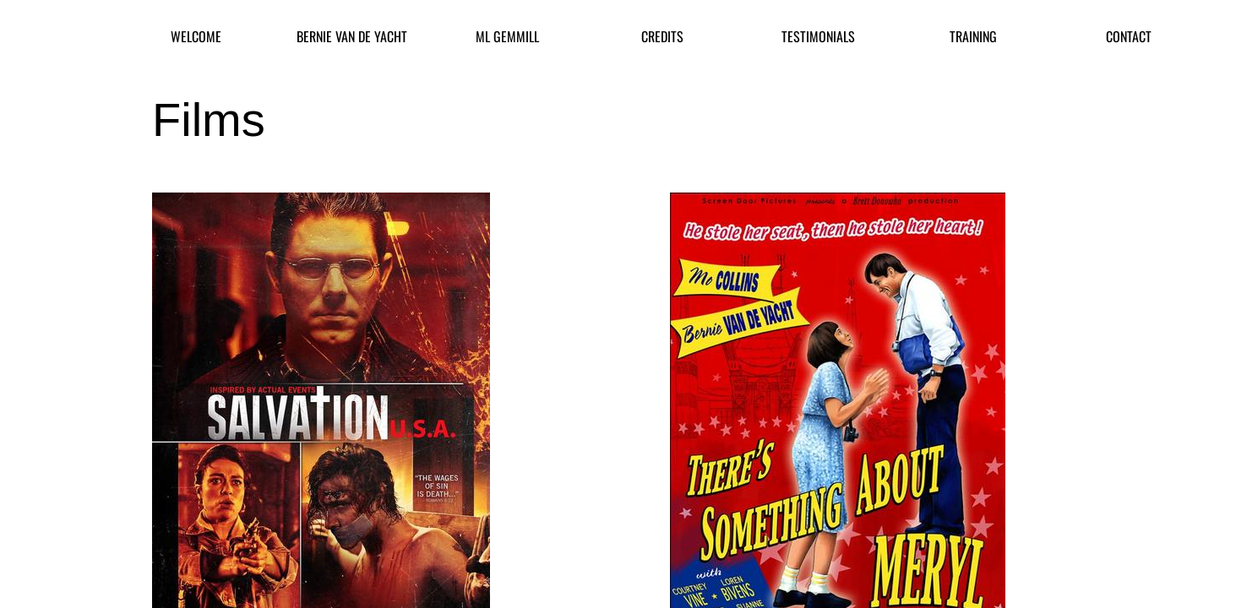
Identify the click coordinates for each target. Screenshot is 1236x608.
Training (973, 36)
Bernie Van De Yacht (352, 36)
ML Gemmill (507, 36)
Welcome (196, 36)
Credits (662, 36)
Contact (1129, 36)
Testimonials (818, 36)
